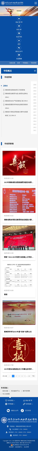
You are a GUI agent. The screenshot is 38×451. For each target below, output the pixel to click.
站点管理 (26, 447)
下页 (33, 376)
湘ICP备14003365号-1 (25, 442)
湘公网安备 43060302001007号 (21, 445)
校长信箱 (5, 391)
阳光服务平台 (15, 391)
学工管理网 (6, 394)
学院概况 (25, 63)
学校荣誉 (33, 63)
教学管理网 (26, 391)
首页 (18, 63)
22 (29, 376)
